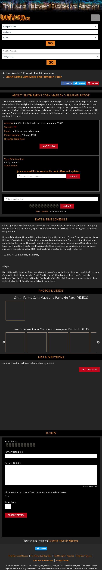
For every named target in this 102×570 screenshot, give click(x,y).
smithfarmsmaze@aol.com (25, 131)
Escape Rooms (62, 547)
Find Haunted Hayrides (41, 542)
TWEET (82, 83)
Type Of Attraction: (14, 159)
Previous (4, 342)
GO (50, 43)
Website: (8, 127)
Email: (7, 131)
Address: (9, 123)
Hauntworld (10, 73)
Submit (67, 206)
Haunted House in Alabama (63, 527)
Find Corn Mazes (84, 542)
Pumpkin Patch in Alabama (38, 73)
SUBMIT (73, 176)
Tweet (43, 535)
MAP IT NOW (49, 146)
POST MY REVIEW (16, 515)
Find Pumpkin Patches (64, 542)
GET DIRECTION (89, 369)
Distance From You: (14, 138)
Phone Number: (12, 134)
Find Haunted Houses (18, 542)
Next (98, 342)
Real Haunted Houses (43, 547)
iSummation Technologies (52, 566)
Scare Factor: (11, 165)
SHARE (69, 83)
